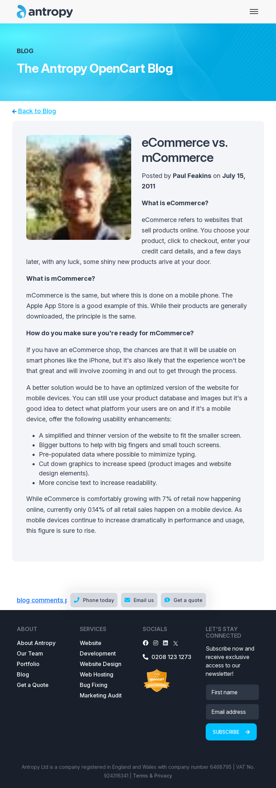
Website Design (100, 663)
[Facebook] (145, 642)
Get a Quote (33, 684)
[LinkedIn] (165, 642)
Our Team (30, 653)
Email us (139, 600)
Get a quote (183, 600)
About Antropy (36, 642)
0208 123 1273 (167, 656)
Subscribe (231, 732)
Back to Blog (37, 111)
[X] (175, 642)
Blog (23, 674)
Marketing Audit (101, 695)
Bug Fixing (93, 684)
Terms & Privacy (152, 776)
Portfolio (28, 663)
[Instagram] (155, 642)
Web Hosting (96, 674)
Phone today (94, 600)
